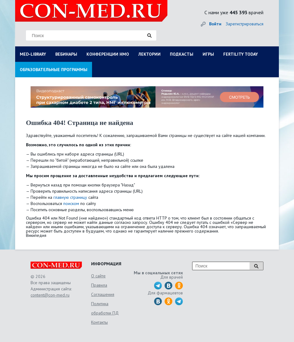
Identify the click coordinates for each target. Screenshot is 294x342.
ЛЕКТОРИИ (149, 54)
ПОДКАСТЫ (181, 54)
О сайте (98, 276)
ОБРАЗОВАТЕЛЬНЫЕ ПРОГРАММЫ (53, 69)
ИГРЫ (208, 54)
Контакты (99, 322)
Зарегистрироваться (244, 24)
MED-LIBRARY (33, 54)
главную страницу (70, 197)
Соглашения (102, 294)
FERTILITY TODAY (240, 54)
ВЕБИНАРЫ (66, 54)
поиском (71, 203)
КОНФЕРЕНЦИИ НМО (107, 54)
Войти (215, 24)
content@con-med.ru (50, 295)
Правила (99, 285)
